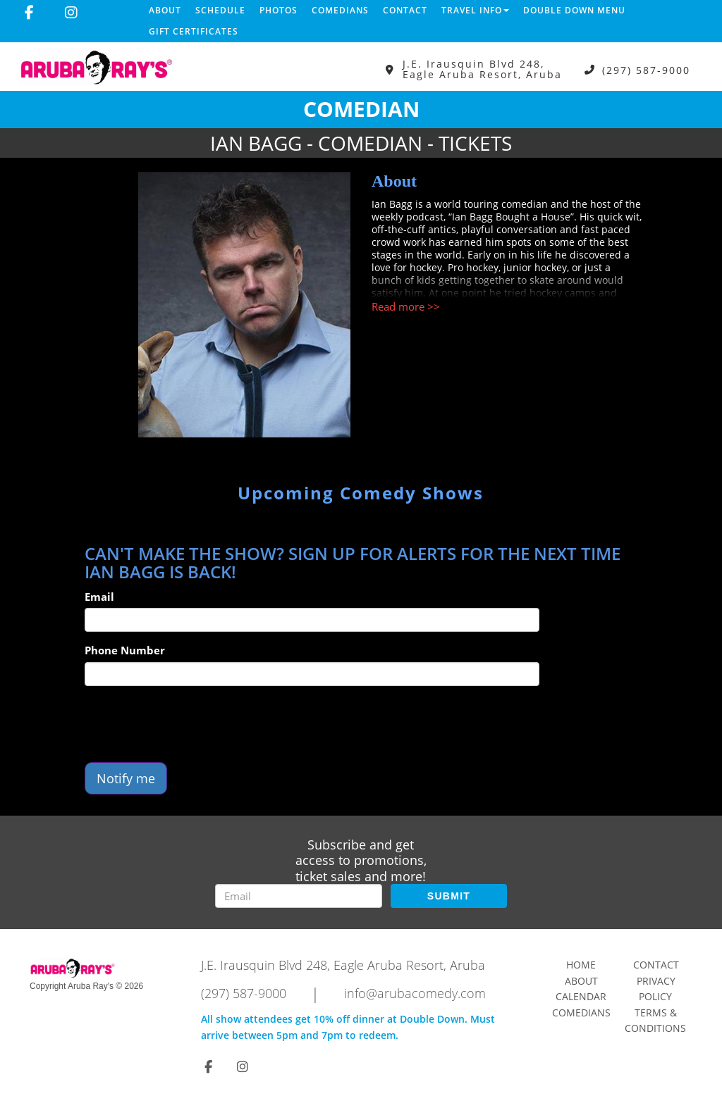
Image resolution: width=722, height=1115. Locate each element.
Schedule (220, 10)
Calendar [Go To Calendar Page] (581, 996)
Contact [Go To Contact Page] (656, 964)
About (165, 10)
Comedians (340, 10)
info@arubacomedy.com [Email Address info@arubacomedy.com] (415, 993)
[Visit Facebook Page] (29, 13)
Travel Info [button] (475, 10)
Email (99, 597)
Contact (405, 10)
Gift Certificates (193, 31)
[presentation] (192, 724)
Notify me (126, 778)
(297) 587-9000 (646, 69)
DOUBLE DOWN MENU (574, 10)
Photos (278, 10)
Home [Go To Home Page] (581, 964)
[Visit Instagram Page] (71, 13)
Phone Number (125, 650)
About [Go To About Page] (581, 981)
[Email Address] (298, 896)
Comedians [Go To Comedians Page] (581, 1012)
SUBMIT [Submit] (448, 896)
